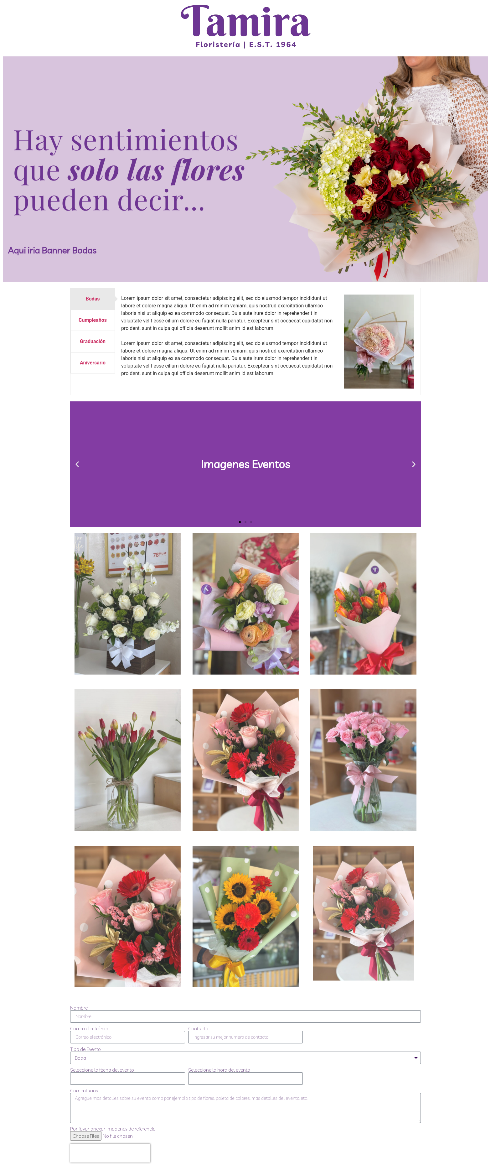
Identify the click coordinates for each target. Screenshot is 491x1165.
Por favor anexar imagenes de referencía (113, 1128)
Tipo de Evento (85, 1049)
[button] (77, 464)
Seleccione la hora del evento (219, 1069)
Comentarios (84, 1090)
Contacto (198, 1028)
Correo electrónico (90, 1028)
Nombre (79, 1007)
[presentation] (110, 1153)
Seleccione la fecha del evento (102, 1069)
